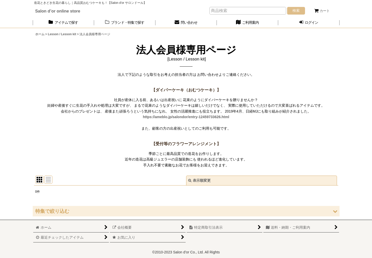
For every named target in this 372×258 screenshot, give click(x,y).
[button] (186, 211)
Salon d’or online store (57, 11)
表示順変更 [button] (199, 180)
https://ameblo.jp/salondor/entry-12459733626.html (186, 117)
